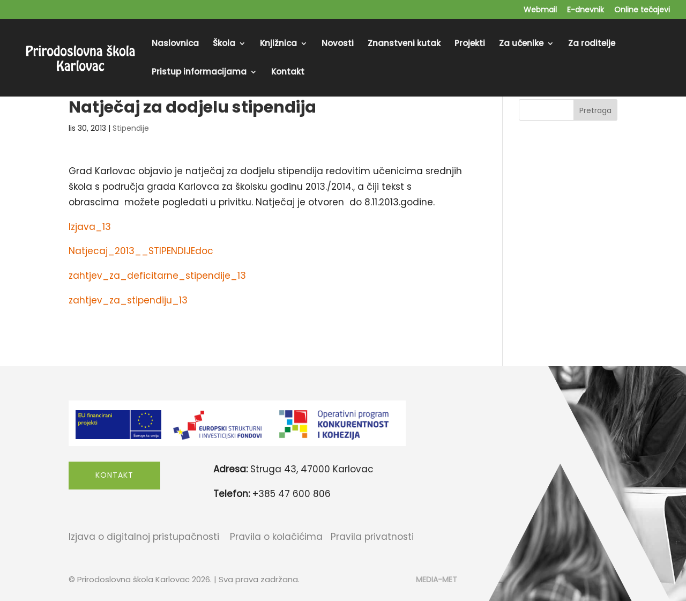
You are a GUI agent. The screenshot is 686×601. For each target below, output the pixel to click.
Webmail (540, 10)
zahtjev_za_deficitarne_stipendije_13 (157, 275)
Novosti (338, 44)
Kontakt (287, 72)
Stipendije (131, 128)
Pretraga (595, 110)
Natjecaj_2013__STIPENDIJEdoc (141, 250)
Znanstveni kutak (404, 44)
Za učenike (521, 44)
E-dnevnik (585, 10)
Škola (224, 44)
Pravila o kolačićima (276, 536)
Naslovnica (175, 44)
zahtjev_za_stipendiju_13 (128, 300)
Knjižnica (278, 44)
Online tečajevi (642, 10)
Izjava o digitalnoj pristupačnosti (144, 536)
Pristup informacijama (199, 72)
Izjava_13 (90, 226)
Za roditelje (591, 44)
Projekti (469, 44)
